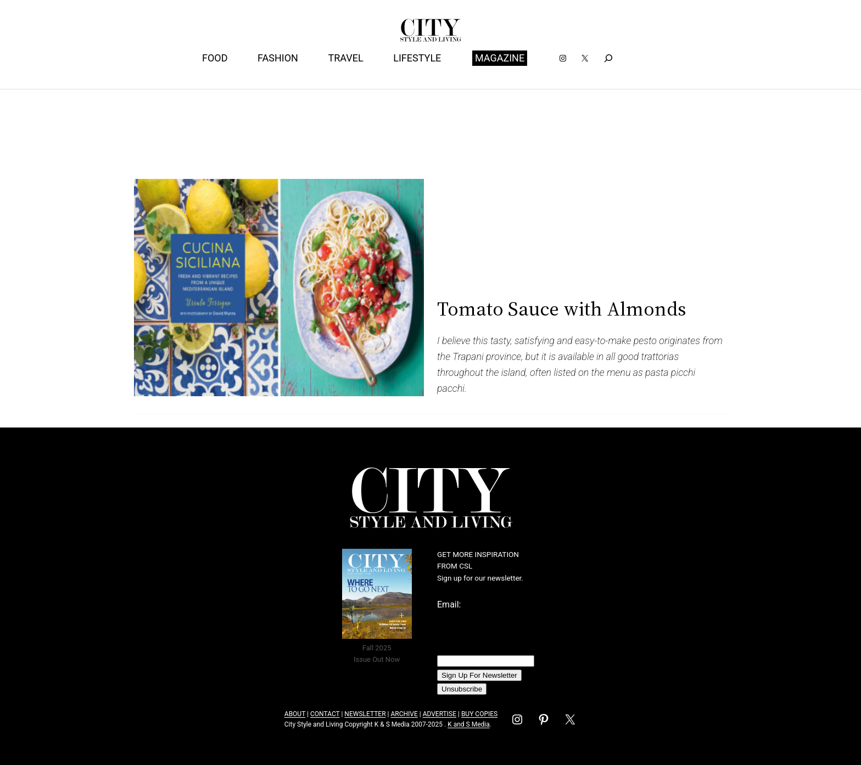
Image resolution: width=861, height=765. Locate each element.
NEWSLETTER (364, 714)
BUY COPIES (479, 714)
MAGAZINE (499, 58)
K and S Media (469, 724)
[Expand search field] (608, 57)
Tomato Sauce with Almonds (561, 308)
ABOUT (294, 714)
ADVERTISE (439, 714)
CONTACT (324, 714)
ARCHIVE (403, 714)
